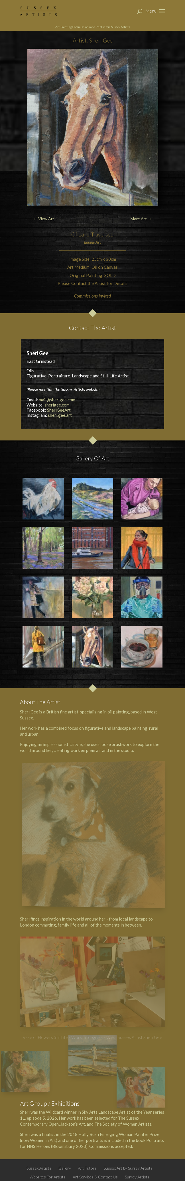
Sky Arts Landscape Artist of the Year (117, 1112)
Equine (89, 242)
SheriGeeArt (59, 409)
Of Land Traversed (92, 234)
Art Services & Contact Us (95, 1176)
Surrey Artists (137, 1176)
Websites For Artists (48, 1176)
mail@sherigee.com (57, 399)
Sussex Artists (39, 1168)
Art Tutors (87, 1168)
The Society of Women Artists (122, 1124)
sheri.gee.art (60, 415)
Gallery (64, 1168)
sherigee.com (57, 404)
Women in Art (43, 1140)
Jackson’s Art (72, 1124)
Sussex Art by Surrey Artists (128, 1168)
